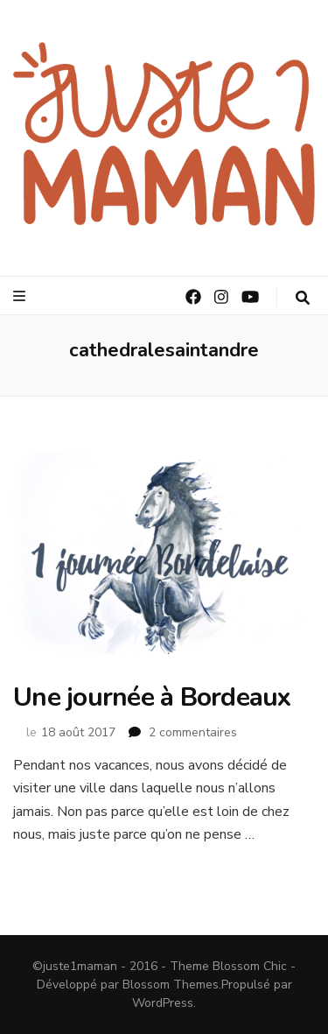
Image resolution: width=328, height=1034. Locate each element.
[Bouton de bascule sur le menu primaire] (21, 296)
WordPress (162, 1003)
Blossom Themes (170, 984)
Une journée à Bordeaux (152, 697)
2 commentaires (193, 732)
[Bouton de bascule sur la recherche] (303, 298)
